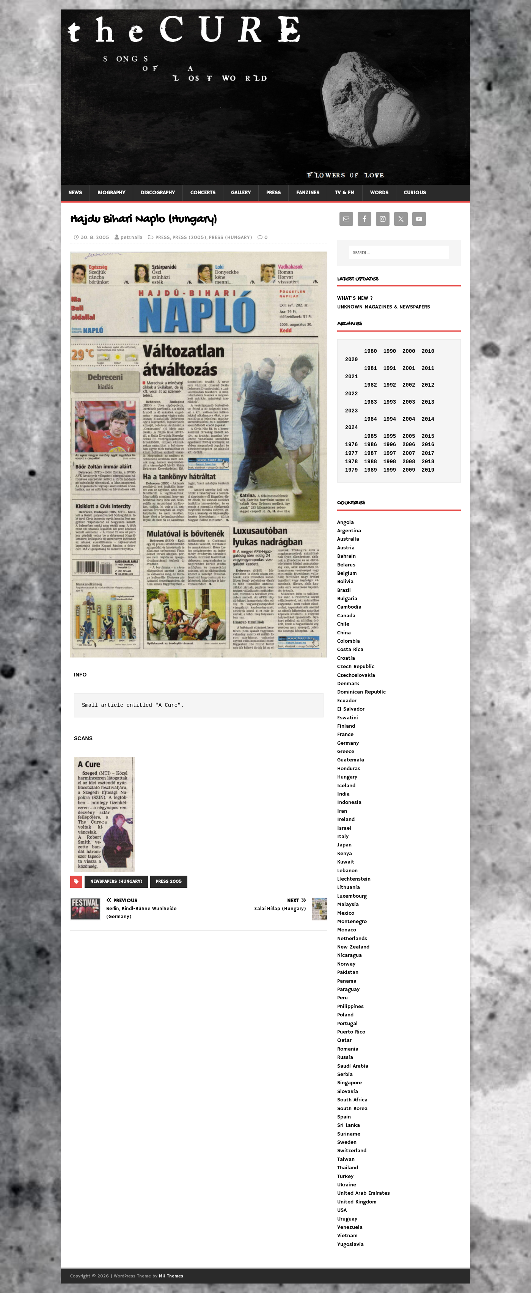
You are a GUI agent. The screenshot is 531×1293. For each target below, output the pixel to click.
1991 (389, 368)
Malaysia (348, 904)
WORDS (379, 192)
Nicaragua (349, 955)
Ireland (346, 819)
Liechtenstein (354, 879)
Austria (346, 547)
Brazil (344, 590)
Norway (346, 964)
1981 (370, 368)
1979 (351, 470)
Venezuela (350, 1227)
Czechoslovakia (356, 675)
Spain (344, 1117)
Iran (342, 811)
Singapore (349, 1082)
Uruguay (347, 1219)
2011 (427, 368)
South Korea (352, 1108)
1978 (351, 462)
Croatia (346, 658)
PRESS (273, 192)
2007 (408, 453)
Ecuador (347, 700)
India (343, 794)
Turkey (345, 1176)
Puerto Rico (351, 1032)
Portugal (347, 1023)
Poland (345, 1014)
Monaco (346, 929)
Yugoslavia (350, 1244)
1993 (389, 402)
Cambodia (349, 607)
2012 (427, 385)
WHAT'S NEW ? (355, 298)
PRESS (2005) (189, 237)
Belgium (347, 573)
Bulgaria (347, 598)
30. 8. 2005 (95, 237)
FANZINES (307, 192)
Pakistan (347, 972)
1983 (370, 402)
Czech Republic (355, 666)
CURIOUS (415, 192)
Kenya (344, 853)
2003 (408, 402)
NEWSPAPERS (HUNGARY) (116, 881)
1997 (389, 453)
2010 (427, 351)
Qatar (344, 1040)
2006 (408, 445)
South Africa (352, 1099)
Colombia (348, 641)
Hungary (347, 777)
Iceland (346, 785)
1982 (370, 385)
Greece (345, 751)
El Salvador (350, 709)
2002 (408, 385)
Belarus (346, 565)
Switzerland (351, 1150)
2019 (427, 470)
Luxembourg (352, 896)
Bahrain (346, 556)
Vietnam (347, 1235)
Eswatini (347, 717)
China (344, 632)
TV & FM (345, 192)
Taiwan (346, 1159)
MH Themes (171, 1276)
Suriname (348, 1134)
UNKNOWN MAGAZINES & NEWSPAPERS (383, 307)
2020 (351, 360)
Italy (343, 836)
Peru (342, 997)
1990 (389, 351)
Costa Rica (350, 649)
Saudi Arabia (352, 1066)
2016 (427, 445)
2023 (351, 411)
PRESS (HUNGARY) (230, 237)
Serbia (345, 1074)
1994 (389, 419)
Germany (348, 743)
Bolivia (345, 581)
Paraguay (348, 989)
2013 (427, 402)
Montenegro (352, 921)
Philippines (350, 1006)
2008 (408, 462)
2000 (408, 351)
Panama (347, 981)
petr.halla (132, 237)
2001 (408, 368)
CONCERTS (202, 192)
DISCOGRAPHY (158, 192)
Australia (348, 539)
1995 (389, 436)
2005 (408, 436)
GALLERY (241, 192)
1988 (370, 462)
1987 (370, 453)
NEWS (75, 192)
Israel (344, 828)
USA (342, 1210)
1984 (370, 419)
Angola (345, 522)
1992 (389, 385)
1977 (351, 453)
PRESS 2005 (169, 881)
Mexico (345, 913)
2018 (427, 462)
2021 (351, 377)
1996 (389, 445)
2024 (351, 428)
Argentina (349, 530)
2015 (427, 436)
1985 (370, 436)
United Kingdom (357, 1202)
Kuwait (345, 862)
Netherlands (352, 938)
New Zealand (353, 947)
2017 (427, 453)
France (345, 734)
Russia (345, 1057)
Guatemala (350, 760)
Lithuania (348, 887)
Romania (347, 1049)
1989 (370, 470)
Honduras (348, 768)
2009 (408, 470)
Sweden (347, 1142)
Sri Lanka (348, 1125)
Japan (344, 845)
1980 (370, 351)
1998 (389, 462)
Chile (343, 624)
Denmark (348, 683)
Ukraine (346, 1184)
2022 (351, 394)
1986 (370, 445)
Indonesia (349, 802)
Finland (346, 726)
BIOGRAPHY (111, 192)
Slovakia (347, 1091)
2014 (427, 419)
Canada (346, 615)
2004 (408, 419)
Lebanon (347, 870)
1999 (389, 470)
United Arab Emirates (363, 1193)
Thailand (347, 1167)
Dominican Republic (361, 692)
